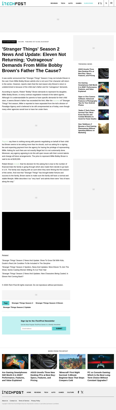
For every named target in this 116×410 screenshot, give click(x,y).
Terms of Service (24, 401)
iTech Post (12, 285)
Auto (70, 3)
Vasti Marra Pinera (9, 41)
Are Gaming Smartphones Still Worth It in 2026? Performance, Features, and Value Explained (87, 87)
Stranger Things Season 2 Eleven (49, 303)
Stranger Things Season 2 (22, 303)
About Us (5, 401)
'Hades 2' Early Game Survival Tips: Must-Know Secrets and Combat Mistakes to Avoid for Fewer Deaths (87, 115)
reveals (17, 164)
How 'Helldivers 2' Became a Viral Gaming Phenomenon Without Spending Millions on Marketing (87, 128)
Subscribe (88, 3)
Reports (5, 142)
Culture (21, 41)
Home (29, 392)
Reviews (54, 3)
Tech (63, 3)
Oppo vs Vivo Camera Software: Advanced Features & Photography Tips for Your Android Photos (87, 101)
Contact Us (13, 401)
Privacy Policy (35, 401)
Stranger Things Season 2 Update (17, 307)
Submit (59, 328)
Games (78, 3)
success (56, 101)
